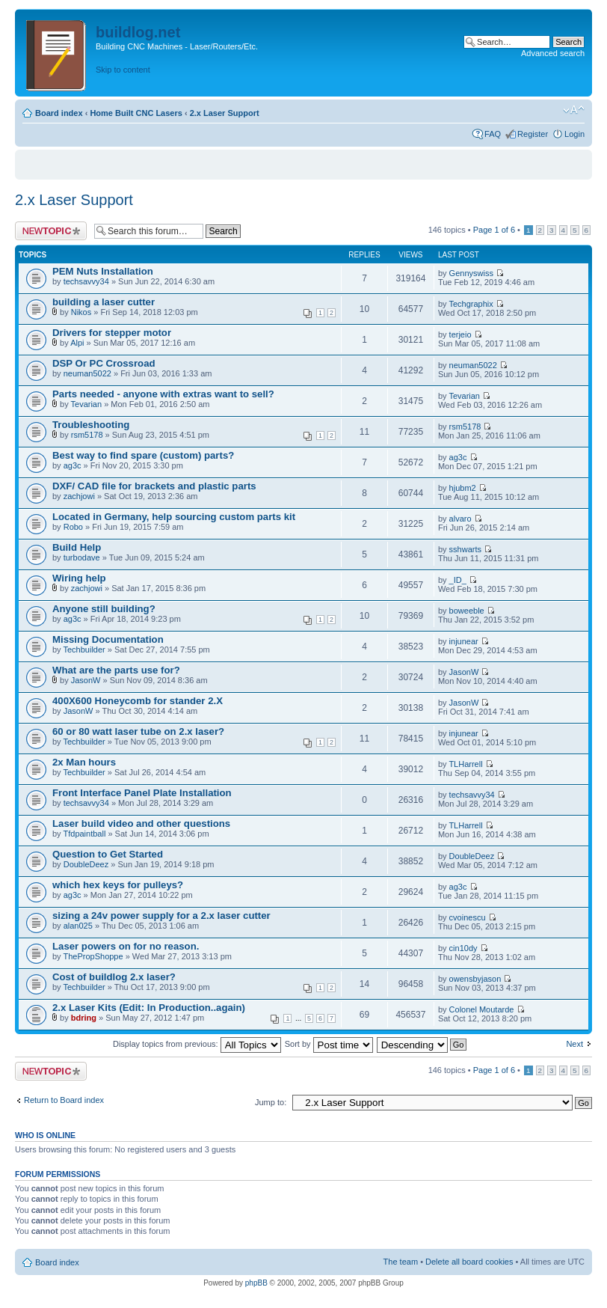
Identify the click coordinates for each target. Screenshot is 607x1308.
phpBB (256, 1283)
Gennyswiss (471, 273)
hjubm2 (462, 487)
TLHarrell (465, 764)
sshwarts (465, 549)
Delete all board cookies (469, 1261)
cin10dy (463, 948)
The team (400, 1261)
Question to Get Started (107, 854)
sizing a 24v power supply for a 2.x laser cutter (161, 915)
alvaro (460, 518)
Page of (494, 229)
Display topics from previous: (197, 1043)
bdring (83, 1017)
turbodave (82, 557)
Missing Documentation (108, 639)
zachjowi (79, 496)
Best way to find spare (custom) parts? (143, 455)
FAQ (492, 133)
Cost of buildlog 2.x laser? (114, 976)
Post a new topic (51, 230)
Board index (59, 113)
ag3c (72, 465)
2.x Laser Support (224, 113)
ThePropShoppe (93, 956)
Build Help (76, 547)
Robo (73, 526)
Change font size (574, 110)
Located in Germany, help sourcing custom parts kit (173, 516)
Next (574, 1043)
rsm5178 (87, 434)
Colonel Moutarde (481, 1009)
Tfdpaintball (84, 833)
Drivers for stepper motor (111, 332)
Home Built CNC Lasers (136, 113)
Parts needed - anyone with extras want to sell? (163, 394)
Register (532, 133)
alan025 (78, 925)
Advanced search (553, 53)
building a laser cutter (103, 302)
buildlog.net (138, 32)
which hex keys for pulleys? (117, 884)
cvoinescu (467, 917)
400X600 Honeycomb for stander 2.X (137, 700)
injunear (463, 641)
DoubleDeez (86, 864)
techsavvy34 (86, 281)
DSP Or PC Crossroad (103, 363)
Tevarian (86, 404)
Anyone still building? (103, 608)
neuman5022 (87, 373)
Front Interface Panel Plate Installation (142, 792)
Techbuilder (84, 649)
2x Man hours (84, 762)
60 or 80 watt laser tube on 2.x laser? (138, 731)
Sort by (329, 1043)
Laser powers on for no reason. (125, 946)
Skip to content (123, 69)
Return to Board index (64, 1099)
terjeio (460, 334)
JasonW (86, 680)
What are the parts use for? (116, 670)
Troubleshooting (90, 424)
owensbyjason (475, 978)
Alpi (77, 342)
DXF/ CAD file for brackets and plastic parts (154, 486)
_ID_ (457, 579)
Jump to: (270, 1102)
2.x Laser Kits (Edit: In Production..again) (148, 1007)
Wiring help (79, 578)
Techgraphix (471, 303)
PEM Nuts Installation (102, 271)
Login (574, 133)
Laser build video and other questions (141, 823)
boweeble (466, 610)
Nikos (81, 312)
